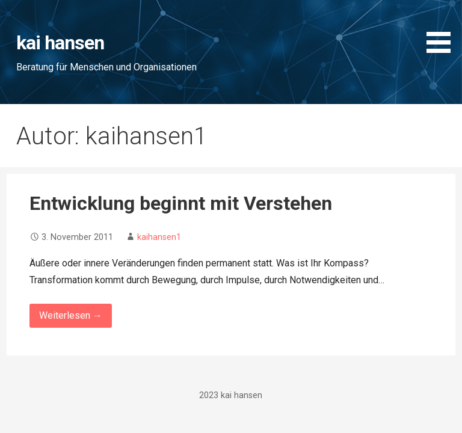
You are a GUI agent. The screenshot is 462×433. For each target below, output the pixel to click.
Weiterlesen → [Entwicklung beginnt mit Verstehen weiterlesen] (70, 315)
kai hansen (60, 42)
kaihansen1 (159, 237)
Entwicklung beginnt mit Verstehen (180, 203)
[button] (443, 28)
